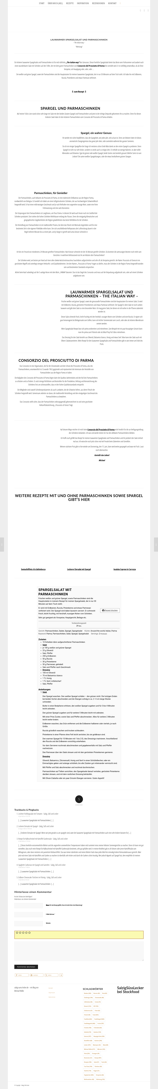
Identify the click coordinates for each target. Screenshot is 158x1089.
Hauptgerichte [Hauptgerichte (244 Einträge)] (99, 1036)
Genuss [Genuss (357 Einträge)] (87, 1036)
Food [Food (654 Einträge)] (95, 1015)
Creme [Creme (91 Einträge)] (98, 1002)
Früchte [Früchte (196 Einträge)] (87, 1028)
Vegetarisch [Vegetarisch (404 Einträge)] (89, 1075)
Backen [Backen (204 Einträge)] (87, 993)
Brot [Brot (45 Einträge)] (104, 993)
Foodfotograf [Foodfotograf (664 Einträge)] (99, 1019)
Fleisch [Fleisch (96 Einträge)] (87, 1015)
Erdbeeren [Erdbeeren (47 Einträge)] (88, 1010)
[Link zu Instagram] (144, 10)
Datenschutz (52, 997)
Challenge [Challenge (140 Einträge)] (88, 997)
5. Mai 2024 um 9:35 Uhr (23, 880)
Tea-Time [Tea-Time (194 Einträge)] (88, 1066)
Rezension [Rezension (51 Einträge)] (88, 1058)
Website (48, 923)
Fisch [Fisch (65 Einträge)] (97, 1010)
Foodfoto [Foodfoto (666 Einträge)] (88, 1019)
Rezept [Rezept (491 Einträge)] (98, 1058)
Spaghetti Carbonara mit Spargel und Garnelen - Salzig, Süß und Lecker (41, 864)
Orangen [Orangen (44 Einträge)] (95, 1053)
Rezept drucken (110, 610)
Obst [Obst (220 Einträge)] (87, 1053)
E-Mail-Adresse (50, 914)
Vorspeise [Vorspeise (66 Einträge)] (100, 1075)
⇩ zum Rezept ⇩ (79, 91)
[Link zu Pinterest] (148, 10)
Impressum (52, 992)
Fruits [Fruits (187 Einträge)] (101, 1023)
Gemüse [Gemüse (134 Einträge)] (97, 1032)
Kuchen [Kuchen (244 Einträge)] (98, 1040)
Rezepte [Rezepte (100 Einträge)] (87, 1062)
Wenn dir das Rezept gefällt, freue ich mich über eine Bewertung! (64, 905)
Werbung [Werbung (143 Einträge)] (100, 1079)
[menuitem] (41, 3)
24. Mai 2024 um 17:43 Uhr (24, 841)
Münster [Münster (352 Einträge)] (101, 1049)
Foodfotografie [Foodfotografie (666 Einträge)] (89, 1023)
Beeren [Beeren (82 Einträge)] (97, 993)
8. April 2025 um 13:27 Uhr (24, 816)
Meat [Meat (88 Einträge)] (105, 1045)
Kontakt (51, 988)
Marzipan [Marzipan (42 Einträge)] (97, 1045)
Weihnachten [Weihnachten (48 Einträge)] (89, 1079)
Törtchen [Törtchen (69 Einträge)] (98, 1066)
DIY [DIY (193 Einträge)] (96, 1006)
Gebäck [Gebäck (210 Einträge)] (87, 1032)
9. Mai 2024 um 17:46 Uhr (24, 867)
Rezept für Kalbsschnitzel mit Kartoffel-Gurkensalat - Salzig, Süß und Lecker (43, 838)
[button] (22, 975)
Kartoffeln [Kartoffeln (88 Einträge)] (88, 1040)
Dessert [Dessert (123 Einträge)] (87, 1006)
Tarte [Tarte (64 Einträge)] (104, 1062)
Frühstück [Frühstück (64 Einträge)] (98, 1028)
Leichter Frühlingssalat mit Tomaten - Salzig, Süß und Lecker (38, 813)
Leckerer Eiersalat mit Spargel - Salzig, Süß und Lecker (36, 826)
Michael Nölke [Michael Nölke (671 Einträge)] (89, 1049)
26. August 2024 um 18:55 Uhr (25, 829)
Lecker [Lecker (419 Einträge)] (87, 1045)
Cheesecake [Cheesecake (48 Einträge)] (99, 997)
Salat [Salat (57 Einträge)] (96, 1062)
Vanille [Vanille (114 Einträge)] (87, 1071)
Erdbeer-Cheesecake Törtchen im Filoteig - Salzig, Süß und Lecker (39, 877)
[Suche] (119, 3)
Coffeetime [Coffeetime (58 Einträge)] (88, 1002)
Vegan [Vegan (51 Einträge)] (96, 1071)
